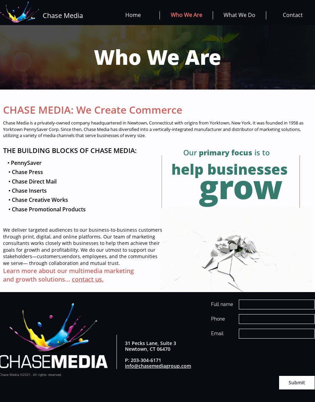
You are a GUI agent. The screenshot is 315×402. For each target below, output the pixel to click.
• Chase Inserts (25, 190)
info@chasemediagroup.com (158, 366)
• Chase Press (23, 172)
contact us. (88, 279)
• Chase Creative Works (35, 200)
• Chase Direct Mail (30, 181)
